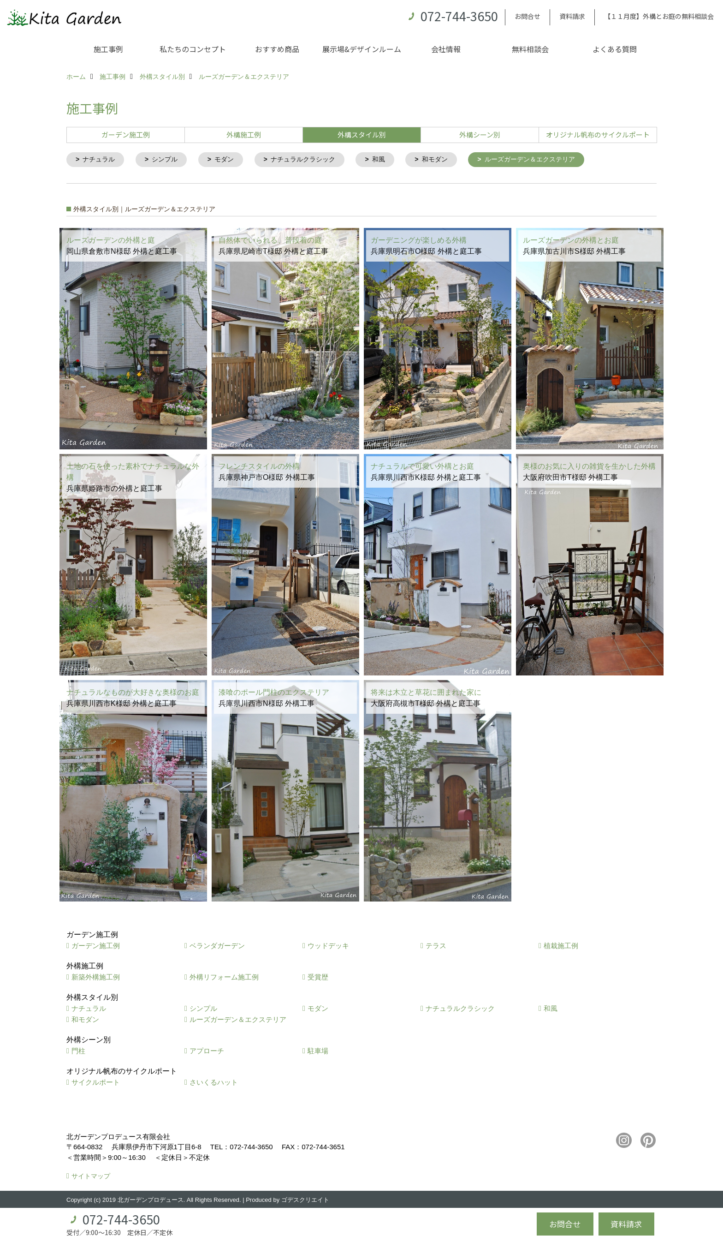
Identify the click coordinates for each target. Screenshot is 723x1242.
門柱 (78, 1051)
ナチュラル (100, 160)
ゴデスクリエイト (305, 1200)
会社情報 (446, 48)
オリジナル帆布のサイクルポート (598, 134)
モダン (230, 160)
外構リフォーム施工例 (224, 977)
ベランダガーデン (217, 946)
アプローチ (207, 1051)
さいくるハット (214, 1083)
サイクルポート (95, 1083)
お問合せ (527, 16)
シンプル (169, 160)
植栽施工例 (561, 946)
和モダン (449, 160)
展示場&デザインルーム (361, 48)
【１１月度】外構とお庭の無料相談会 (659, 16)
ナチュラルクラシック (312, 160)
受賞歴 (318, 977)
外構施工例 (243, 134)
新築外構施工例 (95, 977)
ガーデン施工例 (125, 134)
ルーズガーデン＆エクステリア (549, 160)
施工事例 (108, 48)
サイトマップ (90, 1177)
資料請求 (572, 16)
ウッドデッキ (328, 946)
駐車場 (318, 1051)
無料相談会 (530, 48)
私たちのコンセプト (193, 48)
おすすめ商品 (277, 48)
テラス (436, 946)
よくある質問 (615, 48)
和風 (391, 160)
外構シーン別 (479, 134)
